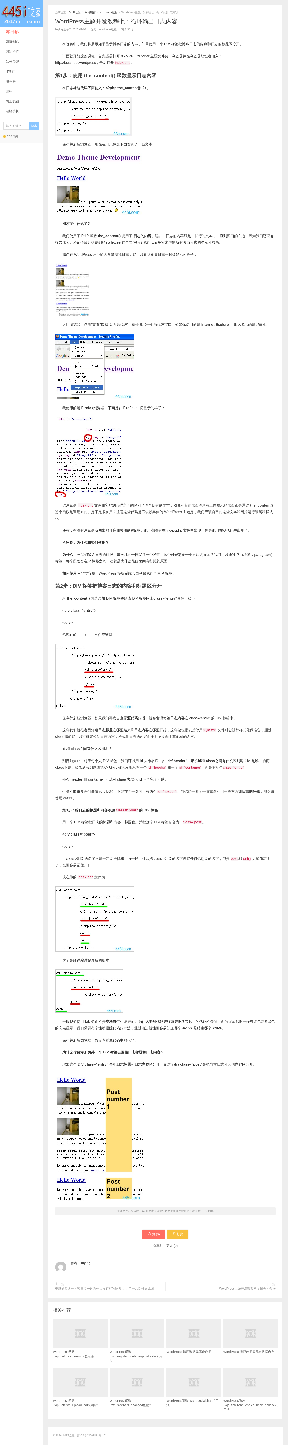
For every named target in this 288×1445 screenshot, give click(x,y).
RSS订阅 (10, 136)
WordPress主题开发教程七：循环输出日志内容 (116, 21)
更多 (169, 1246)
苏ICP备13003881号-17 (91, 1436)
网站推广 (12, 52)
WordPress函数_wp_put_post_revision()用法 (80, 1345)
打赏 (178, 1234)
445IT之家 (21, 13)
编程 (9, 91)
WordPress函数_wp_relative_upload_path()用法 (80, 1394)
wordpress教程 (108, 12)
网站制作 (12, 32)
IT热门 (10, 71)
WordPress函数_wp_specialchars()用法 (193, 1394)
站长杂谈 (12, 61)
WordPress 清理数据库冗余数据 (193, 1343)
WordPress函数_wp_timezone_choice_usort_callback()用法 (250, 1396)
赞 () (153, 1234)
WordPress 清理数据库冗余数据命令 (250, 1343)
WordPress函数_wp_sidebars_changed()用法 (137, 1394)
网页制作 (12, 42)
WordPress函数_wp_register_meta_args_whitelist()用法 (137, 1347)
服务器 (11, 81)
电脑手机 (12, 111)
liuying (85, 1263)
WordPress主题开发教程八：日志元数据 (247, 1289)
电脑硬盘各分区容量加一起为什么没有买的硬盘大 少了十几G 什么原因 (104, 1289)
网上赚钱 (12, 101)
